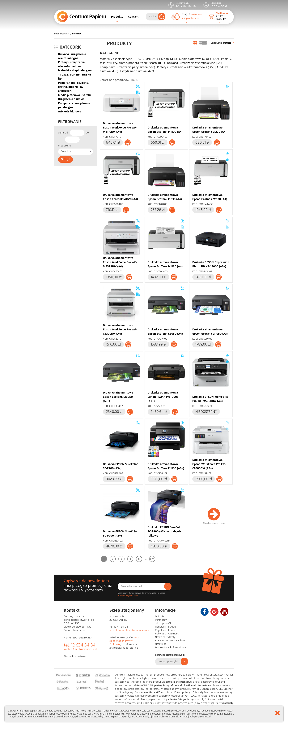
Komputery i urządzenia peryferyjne (127, 67)
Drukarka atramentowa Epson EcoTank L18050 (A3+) (118, 397)
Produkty (117, 16)
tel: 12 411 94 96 (118, 626)
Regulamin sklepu (165, 626)
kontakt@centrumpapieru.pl (80, 649)
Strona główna (61, 33)
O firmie (159, 616)
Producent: (64, 145)
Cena (61, 132)
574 (152, 558)
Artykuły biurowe (69, 111)
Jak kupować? (163, 623)
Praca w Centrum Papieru (170, 640)
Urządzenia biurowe (71, 99)
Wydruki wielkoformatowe (170, 647)
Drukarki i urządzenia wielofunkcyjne (194, 63)
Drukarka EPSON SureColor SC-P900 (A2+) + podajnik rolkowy (165, 531)
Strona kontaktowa (75, 656)
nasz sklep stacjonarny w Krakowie (124, 641)
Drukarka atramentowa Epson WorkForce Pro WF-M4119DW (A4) (120, 127)
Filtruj (65, 159)
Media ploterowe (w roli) (74, 95)
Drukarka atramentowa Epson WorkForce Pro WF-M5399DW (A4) (120, 262)
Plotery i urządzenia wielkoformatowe (185, 67)
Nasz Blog (161, 644)
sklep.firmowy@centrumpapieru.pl (129, 630)
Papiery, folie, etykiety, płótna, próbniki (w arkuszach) (73, 87)
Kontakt (133, 16)
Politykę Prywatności (128, 595)
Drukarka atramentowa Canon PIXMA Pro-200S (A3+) (163, 397)
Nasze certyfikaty (165, 637)
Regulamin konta (165, 630)
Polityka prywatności (167, 633)
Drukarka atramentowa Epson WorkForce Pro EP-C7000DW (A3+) (209, 464)
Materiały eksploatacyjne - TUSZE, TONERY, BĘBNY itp (75, 74)
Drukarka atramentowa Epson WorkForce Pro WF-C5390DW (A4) (120, 329)
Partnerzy (161, 619)
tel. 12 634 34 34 (79, 645)
